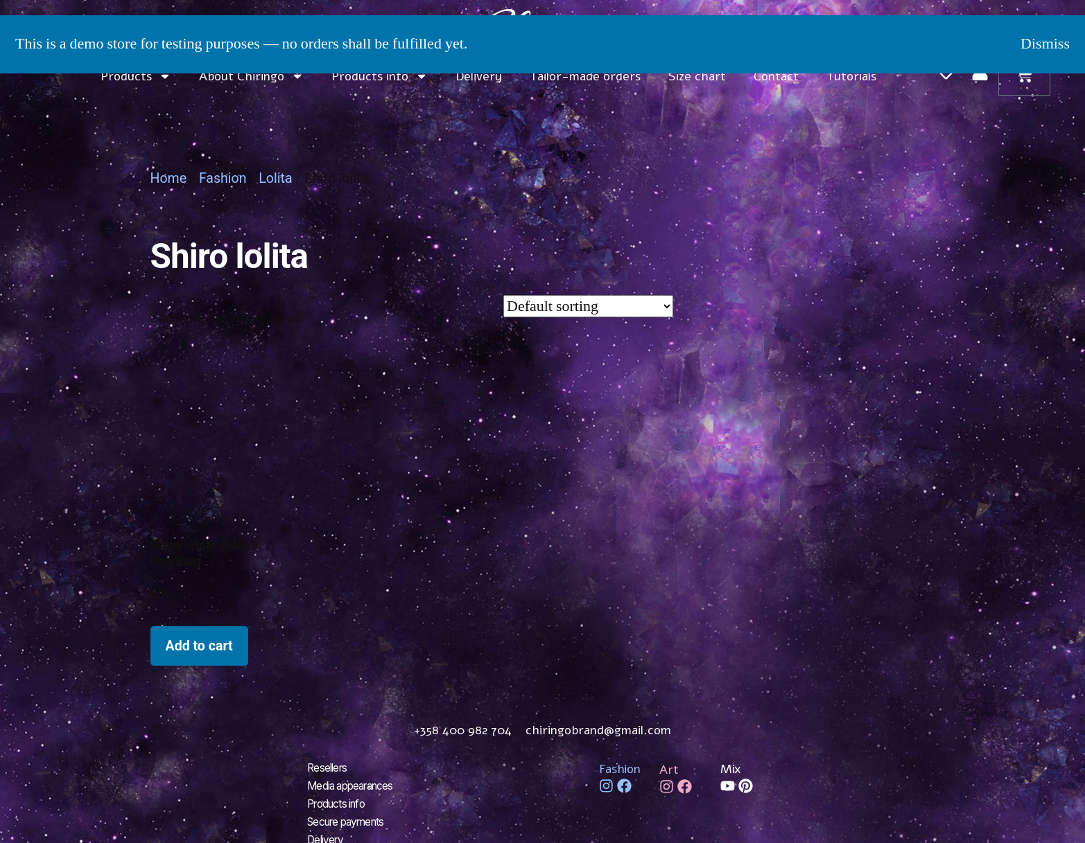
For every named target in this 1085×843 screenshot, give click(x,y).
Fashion (223, 178)
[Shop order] (588, 306)
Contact (776, 76)
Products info (379, 76)
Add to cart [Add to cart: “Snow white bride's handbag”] (199, 646)
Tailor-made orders (585, 76)
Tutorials (851, 76)
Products (136, 76)
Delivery (478, 76)
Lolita (275, 178)
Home (168, 178)
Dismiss (1045, 43)
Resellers (328, 768)
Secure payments (349, 818)
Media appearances (354, 785)
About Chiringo (251, 76)
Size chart (697, 76)
